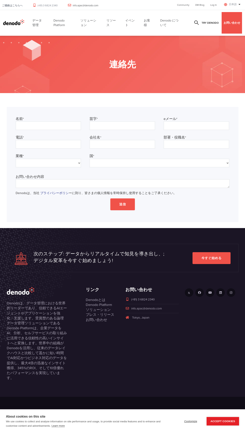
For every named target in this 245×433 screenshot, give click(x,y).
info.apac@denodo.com (85, 5)
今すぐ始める (211, 258)
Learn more (58, 425)
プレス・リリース (100, 314)
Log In (213, 5)
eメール (170, 118)
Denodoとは (95, 299)
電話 (20, 137)
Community (183, 5)
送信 (122, 204)
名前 (20, 118)
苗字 (94, 118)
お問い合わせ (232, 23)
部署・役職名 (175, 137)
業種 (20, 156)
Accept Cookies (223, 421)
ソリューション (98, 309)
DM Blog (199, 5)
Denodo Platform (99, 304)
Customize (190, 421)
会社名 (95, 137)
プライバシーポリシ (54, 193)
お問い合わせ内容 (30, 176)
